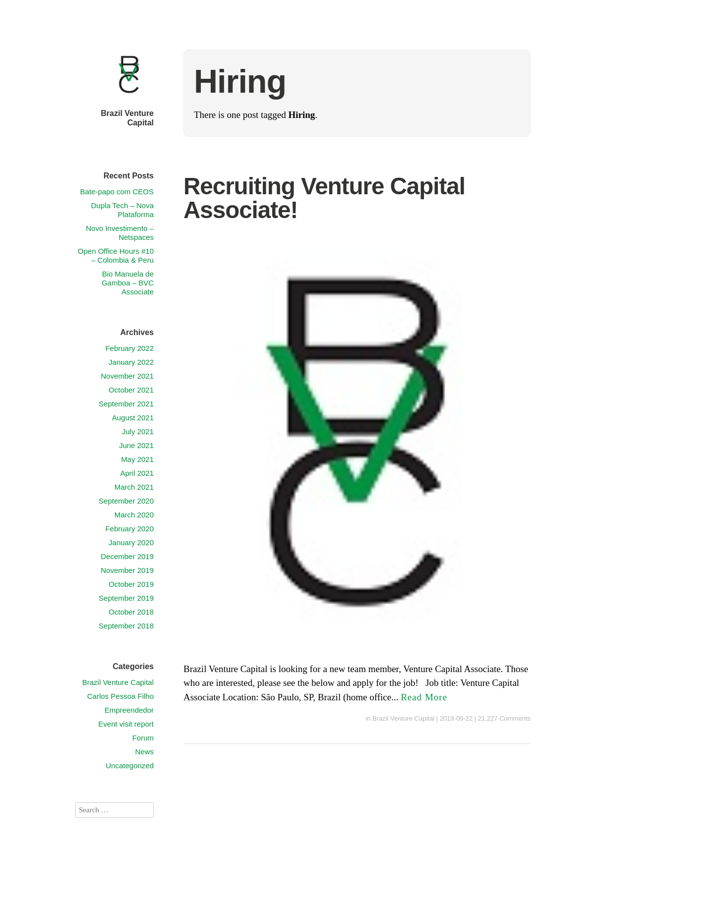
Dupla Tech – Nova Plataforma (122, 210)
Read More (424, 697)
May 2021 (137, 459)
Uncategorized (130, 765)
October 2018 (131, 612)
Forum (143, 738)
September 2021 (126, 403)
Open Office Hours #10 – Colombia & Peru (116, 255)
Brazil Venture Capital (403, 718)
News (144, 751)
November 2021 (127, 376)
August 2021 (133, 417)
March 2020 (134, 514)
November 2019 (127, 570)
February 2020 (129, 528)
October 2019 (131, 584)
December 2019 (127, 556)
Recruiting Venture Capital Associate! (324, 198)
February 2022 (129, 348)
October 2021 (131, 390)
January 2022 (131, 362)
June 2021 (136, 445)
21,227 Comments (504, 718)
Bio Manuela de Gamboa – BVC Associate (128, 283)
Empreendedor (129, 710)
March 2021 (134, 487)
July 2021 (138, 431)
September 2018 (126, 626)
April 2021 (137, 473)
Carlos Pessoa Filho (120, 696)
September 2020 (126, 501)
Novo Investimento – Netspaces (120, 232)
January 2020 (131, 542)
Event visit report (126, 724)
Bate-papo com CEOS (117, 191)
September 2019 (126, 598)
